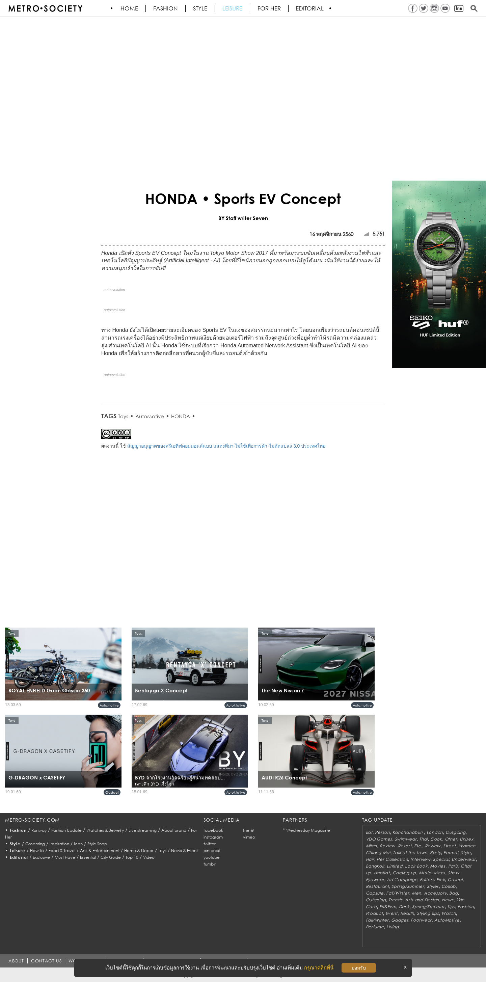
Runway (39, 830)
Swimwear (406, 839)
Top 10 (132, 857)
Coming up (404, 872)
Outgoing (456, 832)
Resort (404, 845)
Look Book (416, 866)
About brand (173, 830)
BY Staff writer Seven (243, 218)
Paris (453, 866)
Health (407, 913)
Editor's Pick (432, 879)
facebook (213, 830)
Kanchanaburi (408, 832)
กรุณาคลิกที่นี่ (318, 968)
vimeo (249, 837)
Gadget (112, 792)
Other (451, 839)
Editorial (310, 8)
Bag (453, 893)
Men (416, 893)
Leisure (233, 8)
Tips (451, 906)
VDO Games (379, 839)
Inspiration (59, 843)
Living (392, 926)
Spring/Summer (408, 886)
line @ (248, 830)
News (448, 899)
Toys (123, 416)
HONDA (180, 416)
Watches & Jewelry (105, 830)
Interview (420, 859)
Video (149, 857)
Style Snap (97, 843)
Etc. (418, 845)
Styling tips (428, 913)
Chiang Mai (378, 852)
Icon (78, 843)
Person (382, 832)
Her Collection (392, 859)
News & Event (184, 850)
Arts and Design (422, 899)
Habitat (382, 872)
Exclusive (41, 857)
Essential (88, 857)
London (435, 832)
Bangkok (375, 866)
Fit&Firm (387, 906)
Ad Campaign (402, 879)
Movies (437, 866)
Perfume (375, 926)
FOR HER (269, 8)
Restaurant (377, 886)
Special (441, 859)
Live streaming (143, 830)
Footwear (421, 920)
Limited (394, 866)
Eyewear (375, 879)
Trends (395, 899)
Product (374, 913)
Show (453, 872)
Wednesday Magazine (308, 830)
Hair (370, 859)
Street (449, 845)
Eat (369, 832)
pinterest (212, 850)
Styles (433, 886)
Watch (448, 913)
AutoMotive (149, 416)
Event (391, 913)
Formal (450, 852)
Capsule (375, 893)
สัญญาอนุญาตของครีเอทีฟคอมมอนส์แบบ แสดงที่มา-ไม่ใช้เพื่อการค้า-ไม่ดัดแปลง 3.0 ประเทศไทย (226, 446)
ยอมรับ (359, 968)
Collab (448, 886)
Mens (439, 872)
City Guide (111, 857)
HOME (129, 8)
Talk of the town (410, 852)
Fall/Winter (397, 893)
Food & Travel (62, 850)
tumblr (210, 864)
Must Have (65, 857)
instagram (213, 837)
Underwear (464, 859)
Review (387, 845)
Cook (436, 839)
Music (425, 872)
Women (467, 845)
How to (37, 850)
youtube (212, 857)
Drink (404, 906)
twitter (210, 843)
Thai (423, 839)
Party (435, 852)
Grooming (35, 843)
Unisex (466, 839)
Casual (455, 879)
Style (200, 8)
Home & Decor (139, 850)
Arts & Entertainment (99, 850)
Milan (371, 845)
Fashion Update (66, 830)
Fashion (166, 8)
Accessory (435, 893)
